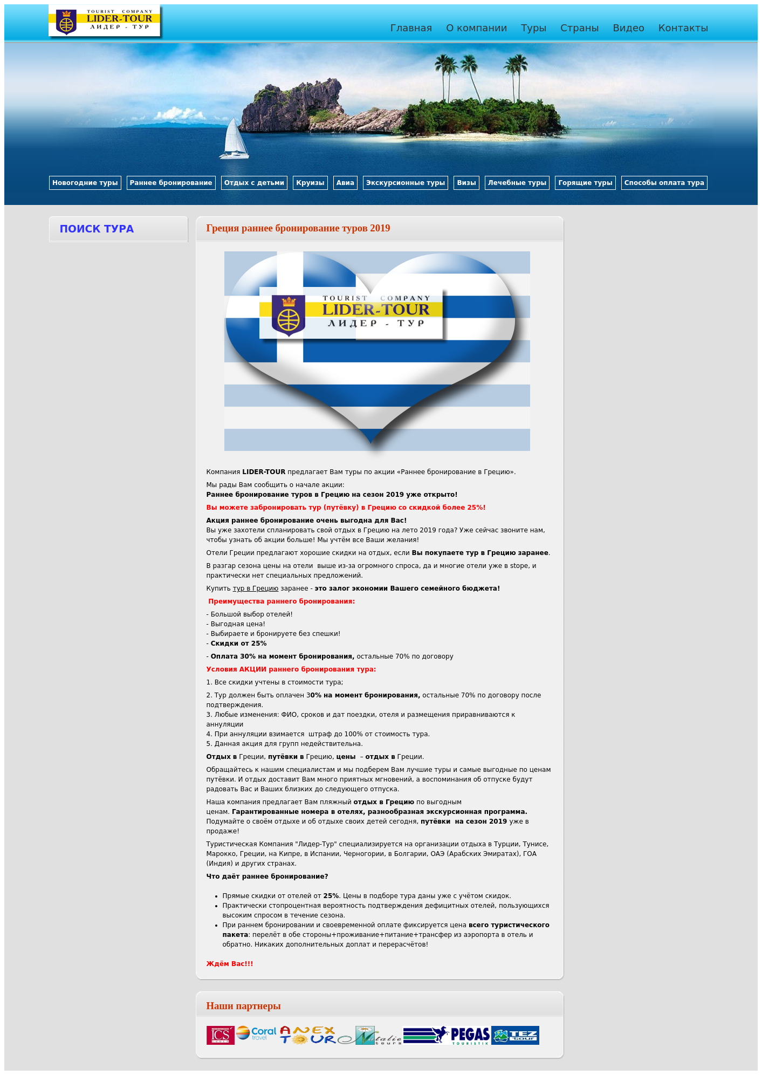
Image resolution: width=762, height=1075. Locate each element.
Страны (579, 27)
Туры (533, 27)
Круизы (310, 183)
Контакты (683, 27)
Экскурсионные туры (405, 183)
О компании (476, 27)
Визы (466, 183)
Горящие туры (585, 183)
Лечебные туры (517, 183)
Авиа (345, 183)
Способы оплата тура (664, 183)
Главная (411, 27)
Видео (629, 27)
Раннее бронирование (171, 183)
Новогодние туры (85, 183)
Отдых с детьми (254, 183)
